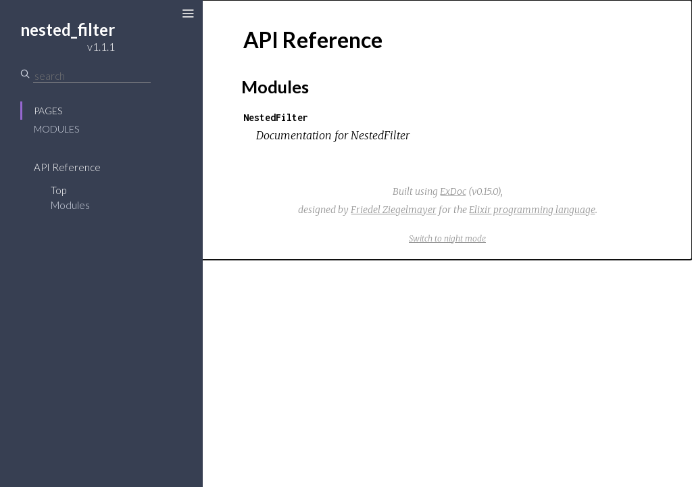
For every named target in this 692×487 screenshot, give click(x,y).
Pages (48, 110)
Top (58, 190)
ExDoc (453, 191)
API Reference (67, 167)
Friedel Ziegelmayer (394, 210)
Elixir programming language (532, 210)
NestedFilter (275, 117)
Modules (56, 129)
